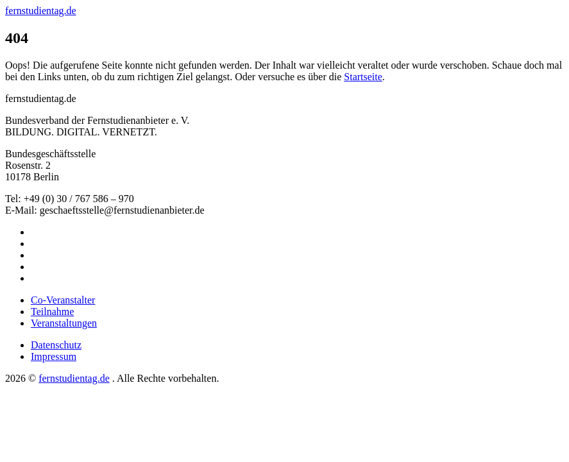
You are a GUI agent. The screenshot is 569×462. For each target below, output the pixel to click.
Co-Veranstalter (63, 300)
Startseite (363, 76)
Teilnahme (52, 311)
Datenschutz (56, 344)
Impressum (53, 356)
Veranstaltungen (64, 323)
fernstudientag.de (40, 10)
